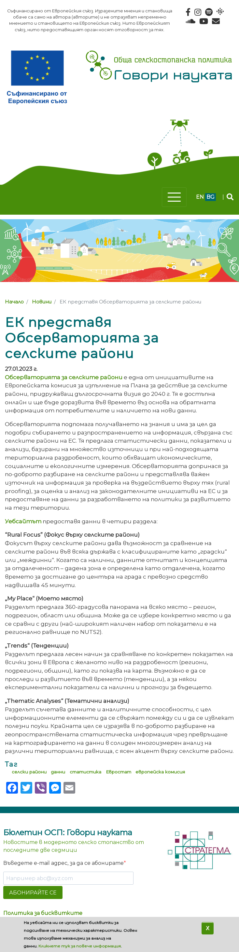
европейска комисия (160, 771)
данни (58, 771)
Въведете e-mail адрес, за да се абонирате (63, 863)
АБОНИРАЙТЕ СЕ (33, 893)
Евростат (118, 771)
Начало (14, 302)
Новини (41, 302)
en (200, 197)
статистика (85, 771)
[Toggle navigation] (174, 197)
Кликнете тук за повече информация (79, 946)
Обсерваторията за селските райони (63, 377)
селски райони (29, 771)
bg (210, 197)
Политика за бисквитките (42, 913)
